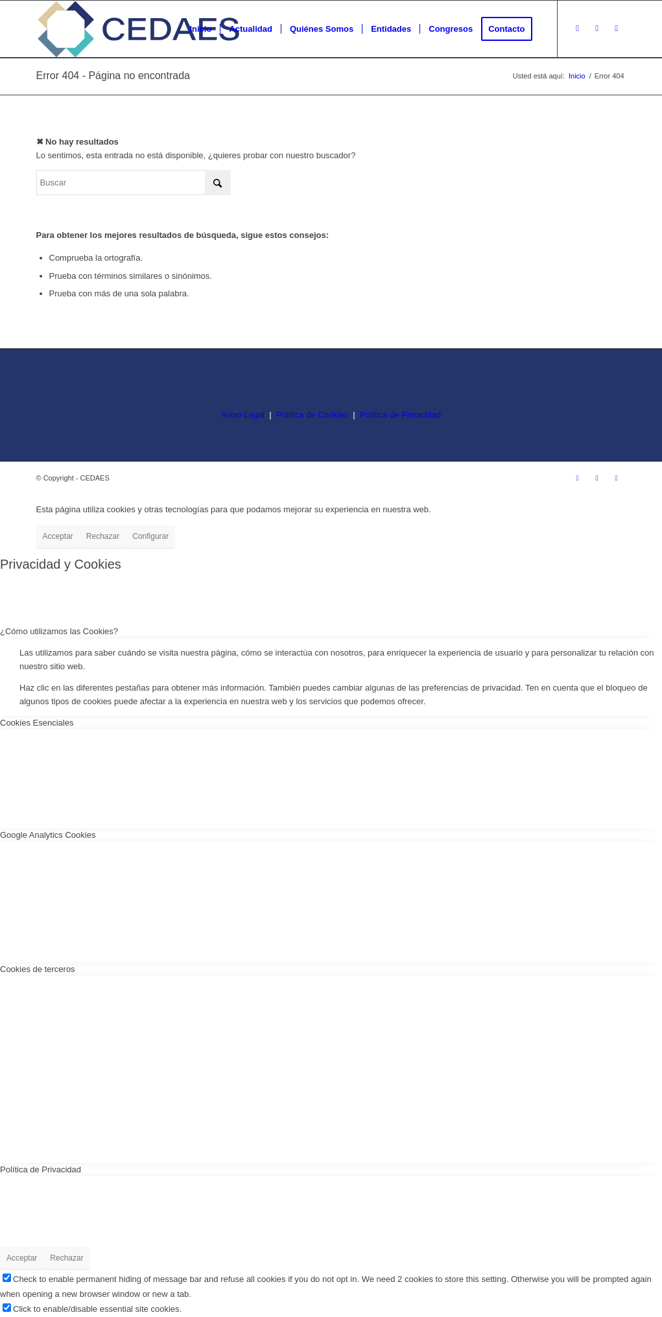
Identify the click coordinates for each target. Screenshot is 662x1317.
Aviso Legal (243, 415)
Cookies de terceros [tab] (37, 969)
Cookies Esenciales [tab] (36, 723)
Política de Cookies (312, 415)
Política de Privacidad (400, 415)
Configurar (150, 536)
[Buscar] (133, 182)
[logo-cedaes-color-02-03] (138, 29)
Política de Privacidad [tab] (40, 1169)
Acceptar (58, 536)
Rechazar (102, 536)
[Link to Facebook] (597, 28)
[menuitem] (200, 29)
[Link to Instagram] (577, 28)
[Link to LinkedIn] (616, 28)
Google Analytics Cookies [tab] (47, 835)
